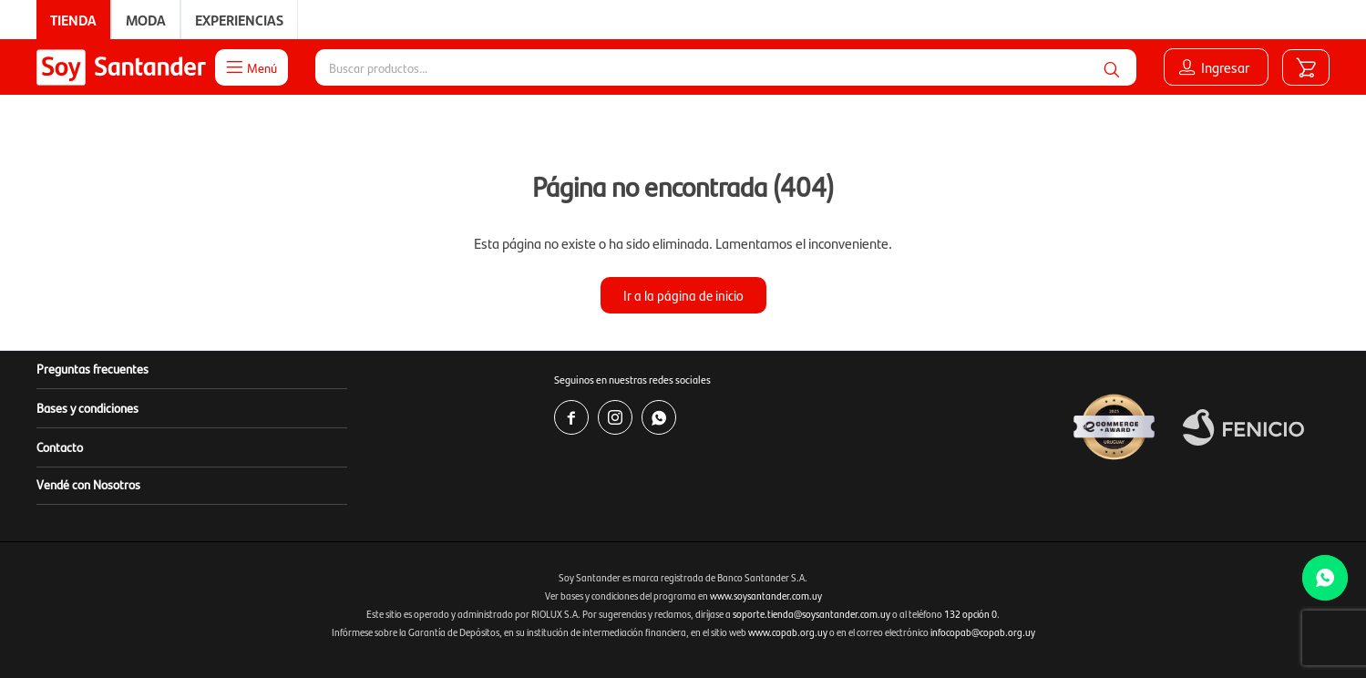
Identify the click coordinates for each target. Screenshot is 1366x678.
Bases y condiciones (87, 407)
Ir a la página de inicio (683, 294)
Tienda (73, 19)
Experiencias (239, 19)
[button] (1112, 67)
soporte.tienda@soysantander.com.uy (811, 614)
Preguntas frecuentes (92, 368)
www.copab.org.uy (787, 632)
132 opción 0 (970, 614)
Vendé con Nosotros (88, 484)
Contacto (59, 446)
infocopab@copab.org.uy (982, 632)
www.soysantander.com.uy (766, 595)
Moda (146, 19)
